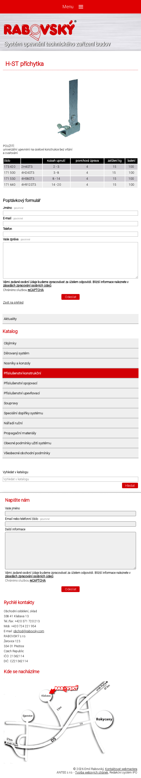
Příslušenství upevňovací (22, 393)
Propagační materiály (20, 433)
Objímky (10, 343)
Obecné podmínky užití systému (27, 443)
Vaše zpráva (16, 239)
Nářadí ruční (13, 423)
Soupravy (11, 403)
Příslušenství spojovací (20, 383)
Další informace (15, 529)
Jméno (13, 208)
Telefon (7, 229)
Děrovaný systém (16, 353)
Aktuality (10, 319)
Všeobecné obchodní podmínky (27, 453)
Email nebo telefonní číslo (27, 519)
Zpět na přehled (13, 302)
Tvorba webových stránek (91, 772)
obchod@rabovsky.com (28, 631)
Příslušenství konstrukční (22, 373)
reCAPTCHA (36, 290)
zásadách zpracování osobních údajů (27, 285)
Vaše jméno (12, 508)
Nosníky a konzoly (17, 363)
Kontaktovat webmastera (121, 769)
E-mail (13, 218)
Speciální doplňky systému (23, 413)
